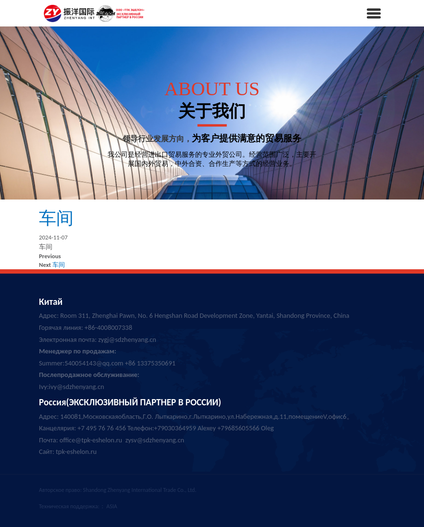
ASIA (111, 506)
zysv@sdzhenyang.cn (154, 440)
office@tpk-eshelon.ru (91, 440)
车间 (56, 218)
